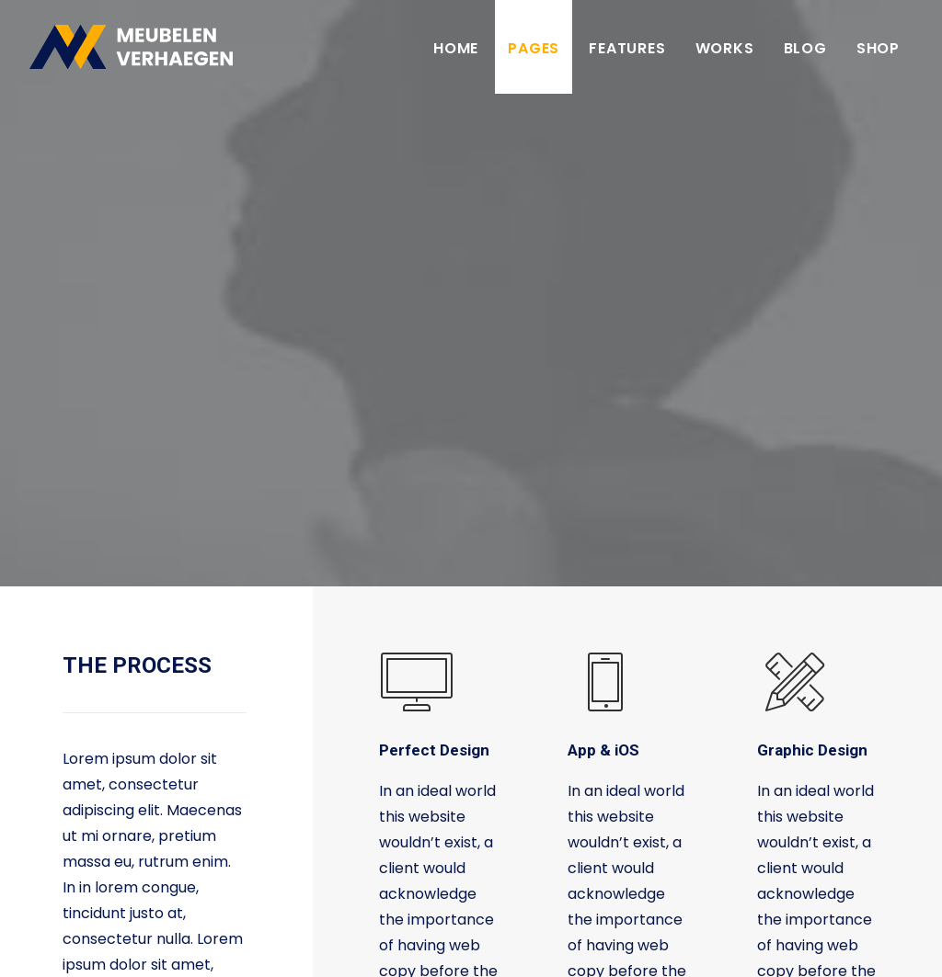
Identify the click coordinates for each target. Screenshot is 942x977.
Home (455, 48)
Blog (805, 48)
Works (724, 48)
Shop (878, 48)
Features (627, 48)
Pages (533, 48)
